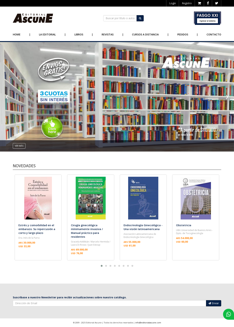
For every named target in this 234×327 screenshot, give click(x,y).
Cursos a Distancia (145, 34)
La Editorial (47, 34)
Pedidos (182, 34)
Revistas (108, 34)
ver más (19, 145)
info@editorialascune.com (148, 322)
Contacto (214, 34)
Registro (187, 3)
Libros (78, 34)
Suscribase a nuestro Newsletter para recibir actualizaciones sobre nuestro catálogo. (70, 297)
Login (172, 3)
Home (16, 34)
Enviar (213, 303)
